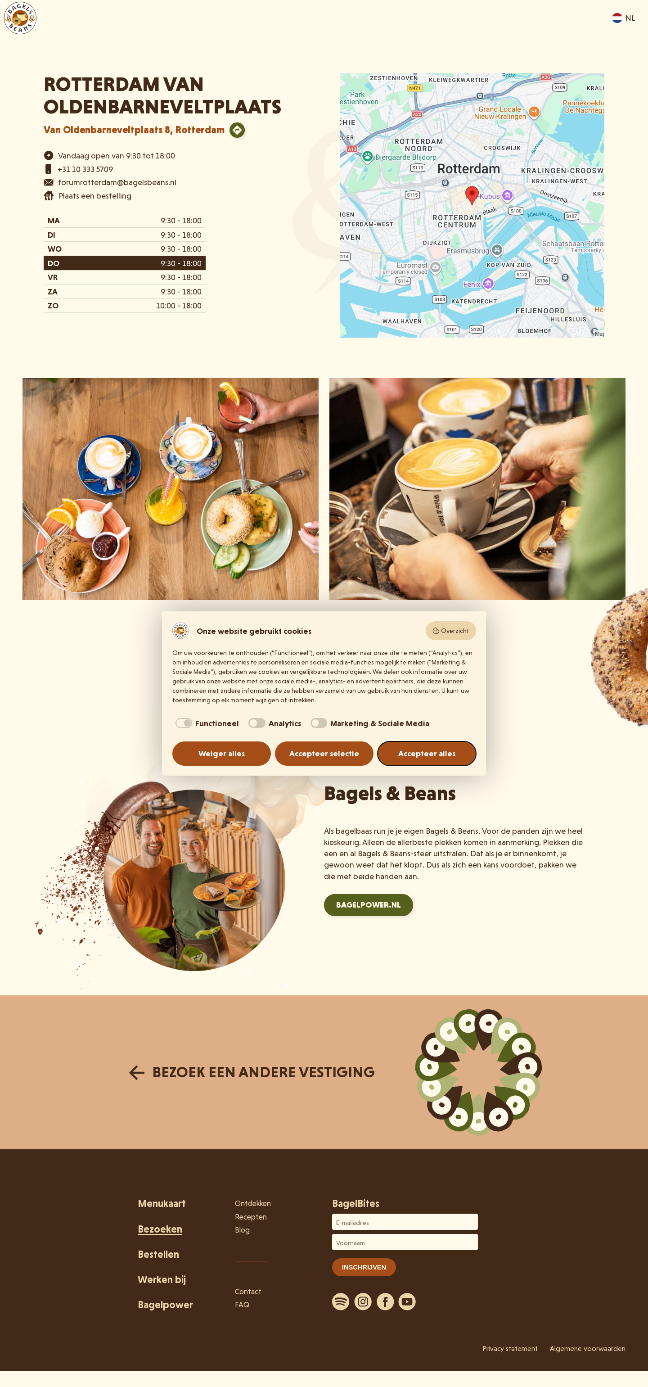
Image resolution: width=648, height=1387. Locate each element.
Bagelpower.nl (368, 904)
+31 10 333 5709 (85, 169)
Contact (248, 1291)
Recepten (251, 1216)
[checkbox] (205, 723)
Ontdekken (504, 32)
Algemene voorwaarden (588, 1349)
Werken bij (162, 1279)
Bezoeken (446, 32)
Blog (242, 1229)
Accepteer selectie (324, 753)
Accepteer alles (426, 753)
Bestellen (560, 32)
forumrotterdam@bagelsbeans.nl (117, 182)
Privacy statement (510, 1349)
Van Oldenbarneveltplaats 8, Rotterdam (134, 130)
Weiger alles (221, 753)
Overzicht (450, 631)
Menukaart (388, 32)
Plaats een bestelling (94, 195)
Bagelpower (165, 1304)
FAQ (242, 1304)
